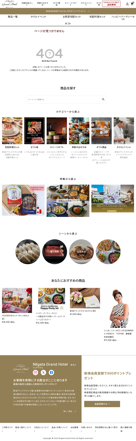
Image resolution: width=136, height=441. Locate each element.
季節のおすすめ (42, 4)
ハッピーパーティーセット (123, 18)
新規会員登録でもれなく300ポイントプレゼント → (68, 11)
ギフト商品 (56, 4)
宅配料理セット (27, 4)
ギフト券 (98, 4)
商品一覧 (13, 16)
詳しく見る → (69, 411)
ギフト (68, 23)
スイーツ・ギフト (70, 4)
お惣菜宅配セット (72, 16)
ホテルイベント (86, 4)
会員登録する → (102, 404)
